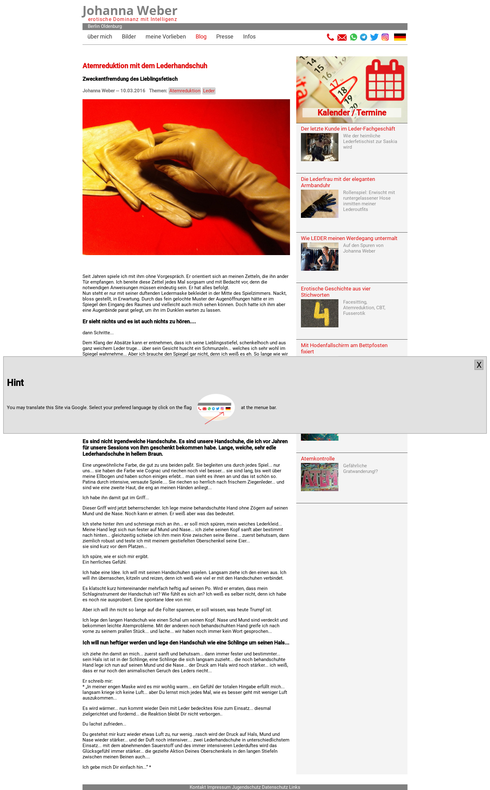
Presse (224, 36)
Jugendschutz (246, 787)
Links (294, 787)
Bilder (129, 36)
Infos (249, 36)
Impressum (219, 787)
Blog (201, 36)
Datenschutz (275, 787)
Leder (209, 91)
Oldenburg (111, 26)
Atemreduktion (184, 91)
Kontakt (198, 787)
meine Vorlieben (166, 36)
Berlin (94, 26)
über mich (100, 36)
